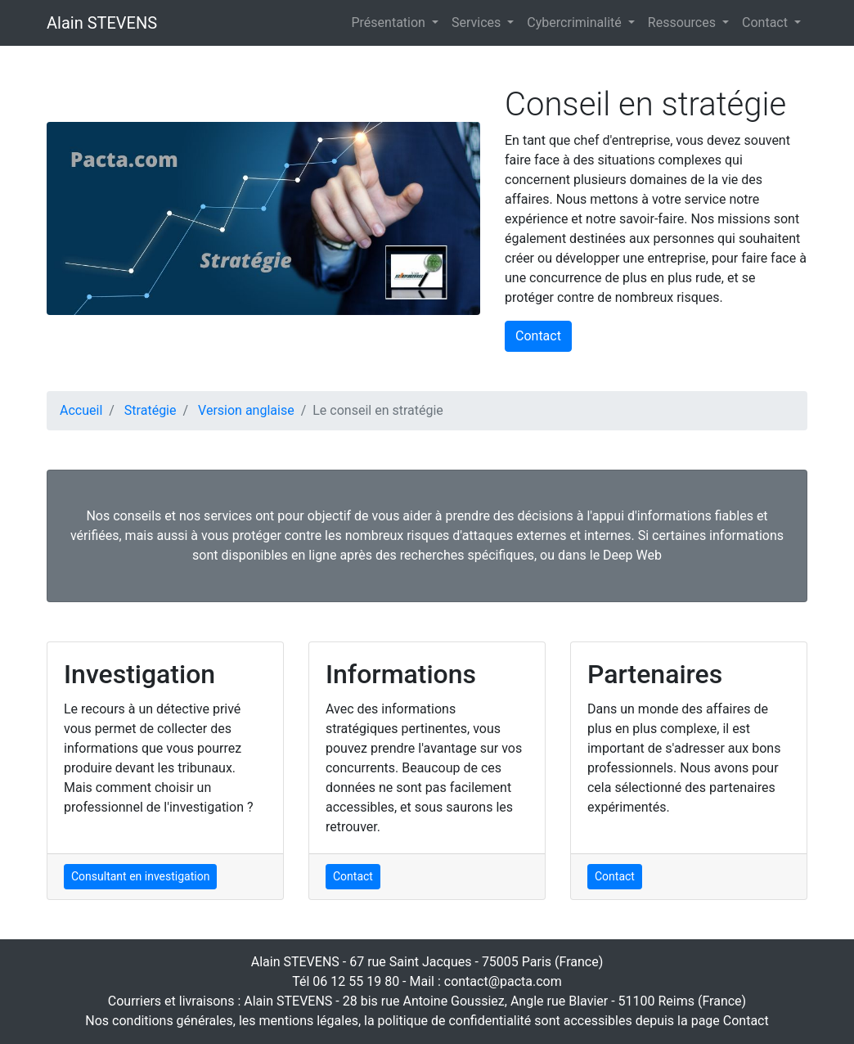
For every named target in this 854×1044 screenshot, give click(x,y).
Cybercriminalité (575, 22)
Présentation (390, 22)
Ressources (683, 22)
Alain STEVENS (102, 23)
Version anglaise (246, 410)
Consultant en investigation (140, 876)
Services (478, 22)
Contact (766, 22)
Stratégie (150, 410)
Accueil (81, 410)
